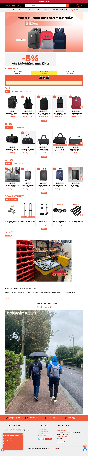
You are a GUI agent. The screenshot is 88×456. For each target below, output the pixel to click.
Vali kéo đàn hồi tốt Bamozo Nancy (60, 186)
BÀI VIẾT (9, 232)
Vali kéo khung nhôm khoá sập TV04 (12, 186)
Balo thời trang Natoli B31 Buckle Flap (28, 114)
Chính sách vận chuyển (42, 431)
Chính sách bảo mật (42, 429)
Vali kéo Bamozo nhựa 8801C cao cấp (44, 186)
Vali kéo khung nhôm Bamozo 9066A (75, 186)
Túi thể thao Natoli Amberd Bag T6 (28, 150)
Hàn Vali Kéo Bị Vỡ (9, 440)
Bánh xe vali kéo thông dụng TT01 (60, 222)
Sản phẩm (79, 6)
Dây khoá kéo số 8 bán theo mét (76, 222)
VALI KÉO (9, 160)
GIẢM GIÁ (55, 9)
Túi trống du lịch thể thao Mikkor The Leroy (75, 150)
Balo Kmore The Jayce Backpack (12, 114)
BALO (7, 88)
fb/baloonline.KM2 (44, 307)
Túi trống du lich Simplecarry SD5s (59, 150)
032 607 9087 (62, 437)
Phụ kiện (31, 9)
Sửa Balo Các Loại (9, 443)
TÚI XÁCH (9, 124)
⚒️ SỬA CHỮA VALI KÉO (66, 9)
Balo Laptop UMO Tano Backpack (76, 114)
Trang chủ (8, 9)
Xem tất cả (44, 120)
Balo (14, 9)
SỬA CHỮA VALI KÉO (14, 196)
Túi (25, 9)
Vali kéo (39, 9)
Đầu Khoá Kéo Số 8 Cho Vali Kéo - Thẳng (12, 222)
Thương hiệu (46, 9)
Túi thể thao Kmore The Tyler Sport (12, 150)
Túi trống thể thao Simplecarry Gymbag (44, 150)
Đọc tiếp (7, 298)
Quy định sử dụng (41, 435)
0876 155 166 (62, 431)
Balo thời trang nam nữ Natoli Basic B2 (44, 114)
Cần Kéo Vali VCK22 (44, 221)
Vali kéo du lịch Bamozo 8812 (28, 186)
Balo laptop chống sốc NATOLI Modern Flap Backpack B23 (60, 114)
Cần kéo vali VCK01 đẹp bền (28, 221)
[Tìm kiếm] (67, 5)
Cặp (20, 9)
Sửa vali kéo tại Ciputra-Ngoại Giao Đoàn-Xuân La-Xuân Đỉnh (22, 288)
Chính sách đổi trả (41, 433)
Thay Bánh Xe (9, 438)
